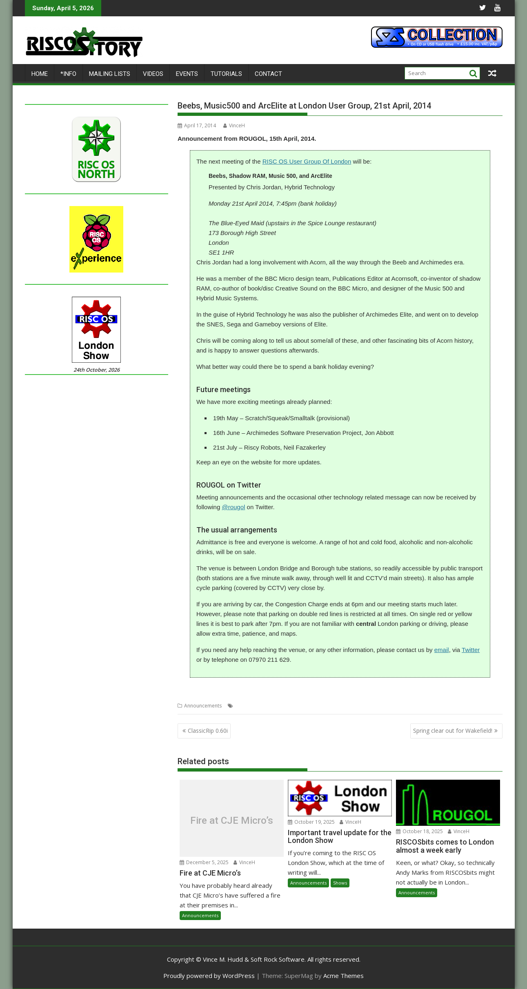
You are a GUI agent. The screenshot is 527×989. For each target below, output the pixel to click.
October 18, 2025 (419, 831)
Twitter (471, 649)
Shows (340, 883)
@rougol (233, 506)
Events (187, 74)
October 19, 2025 (311, 821)
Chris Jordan (249, 705)
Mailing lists (109, 74)
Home (39, 74)
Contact (268, 74)
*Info (68, 74)
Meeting (311, 705)
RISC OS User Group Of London (306, 161)
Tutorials (226, 74)
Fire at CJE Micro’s (231, 820)
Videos (153, 74)
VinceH (234, 125)
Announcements (203, 705)
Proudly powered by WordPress (209, 975)
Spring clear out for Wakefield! (452, 730)
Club (272, 705)
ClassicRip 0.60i (208, 730)
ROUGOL (334, 705)
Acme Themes (343, 975)
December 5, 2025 (204, 862)
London (290, 705)
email (441, 649)
